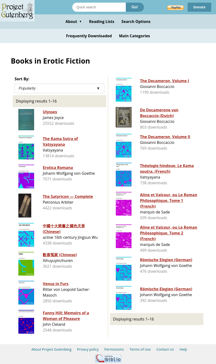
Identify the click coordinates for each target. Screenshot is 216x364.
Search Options (136, 21)
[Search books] (99, 7)
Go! (135, 7)
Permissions (114, 349)
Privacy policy (88, 349)
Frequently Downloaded (89, 35)
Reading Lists (101, 21)
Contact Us (165, 349)
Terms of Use (140, 349)
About (73, 21)
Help (183, 349)
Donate (199, 7)
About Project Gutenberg (51, 349)
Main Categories (134, 35)
